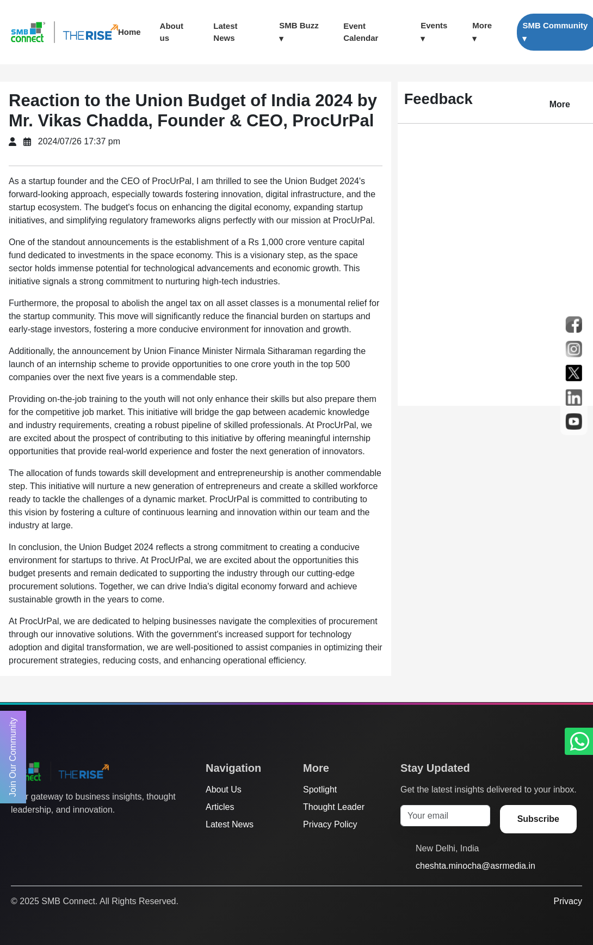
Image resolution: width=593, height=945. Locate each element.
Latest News (225, 32)
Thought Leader (334, 807)
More (559, 104)
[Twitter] (17, 831)
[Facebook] (38, 831)
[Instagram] (58, 831)
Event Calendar (360, 32)
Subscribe (538, 819)
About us (171, 32)
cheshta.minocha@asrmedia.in (475, 865)
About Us (224, 789)
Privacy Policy (330, 824)
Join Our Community (12, 757)
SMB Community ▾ (555, 32)
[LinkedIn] (79, 831)
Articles (220, 807)
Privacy (568, 901)
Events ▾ (434, 32)
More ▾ (482, 32)
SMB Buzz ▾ (299, 32)
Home (129, 31)
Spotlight (320, 789)
